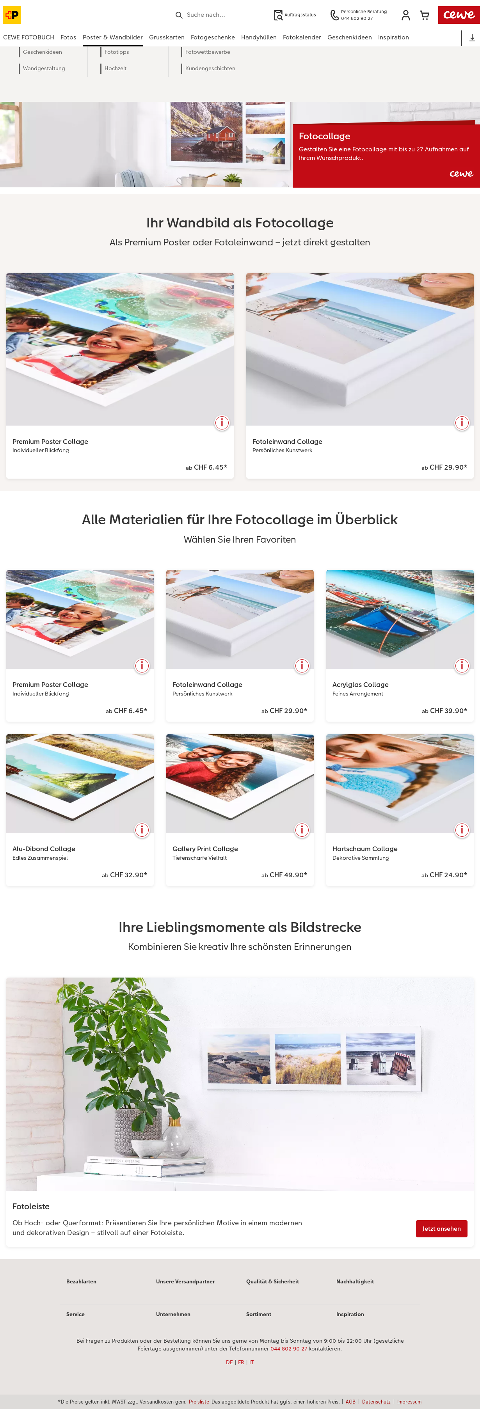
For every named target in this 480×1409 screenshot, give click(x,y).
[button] (405, 15)
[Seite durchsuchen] (220, 15)
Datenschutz (376, 1401)
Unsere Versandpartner (185, 1281)
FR (241, 1362)
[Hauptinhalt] (240, 663)
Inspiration (350, 1314)
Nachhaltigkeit (355, 1281)
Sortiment (258, 1314)
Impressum (409, 1401)
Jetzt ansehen (442, 1228)
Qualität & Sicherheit (272, 1281)
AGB (351, 1401)
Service (75, 1314)
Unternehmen (173, 1314)
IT (251, 1362)
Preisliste (199, 1401)
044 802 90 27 (288, 1348)
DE (229, 1362)
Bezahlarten (81, 1281)
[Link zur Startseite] (79, 15)
